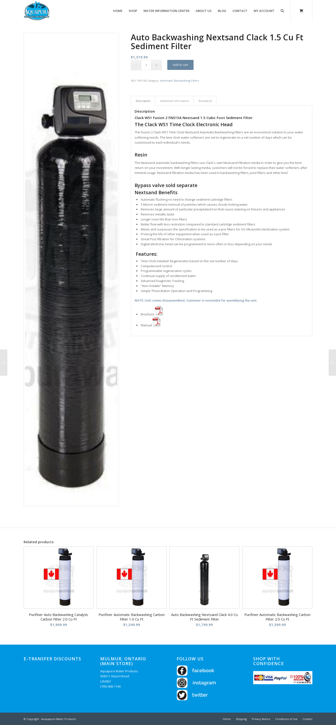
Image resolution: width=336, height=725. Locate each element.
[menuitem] (118, 10)
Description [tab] (143, 101)
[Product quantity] (146, 65)
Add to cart (180, 65)
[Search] (282, 10)
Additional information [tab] (174, 101)
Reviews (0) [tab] (205, 101)
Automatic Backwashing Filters (179, 80)
